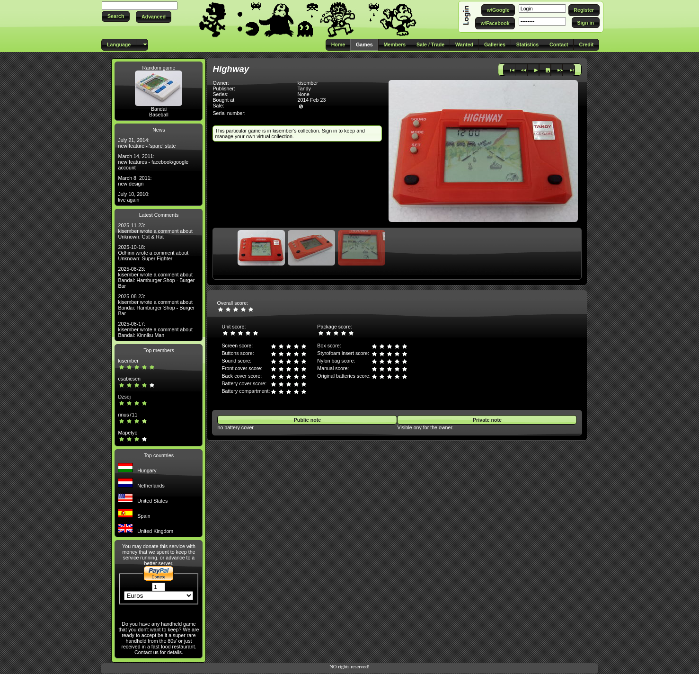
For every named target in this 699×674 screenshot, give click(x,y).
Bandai (159, 109)
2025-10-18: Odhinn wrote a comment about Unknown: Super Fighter (153, 252)
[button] (116, 16)
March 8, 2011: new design (134, 180)
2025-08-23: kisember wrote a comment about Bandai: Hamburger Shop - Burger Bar (156, 277)
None (303, 94)
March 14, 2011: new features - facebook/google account (153, 161)
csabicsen (129, 378)
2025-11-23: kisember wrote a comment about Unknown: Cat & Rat (155, 230)
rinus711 (127, 414)
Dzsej (124, 396)
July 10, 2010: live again (133, 197)
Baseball (158, 114)
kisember (128, 361)
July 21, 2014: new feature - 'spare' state (147, 143)
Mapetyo (127, 432)
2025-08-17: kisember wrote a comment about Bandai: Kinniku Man (155, 329)
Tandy (303, 88)
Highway (230, 69)
